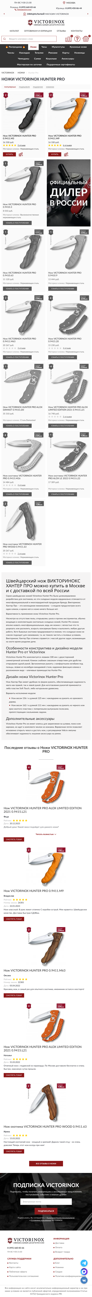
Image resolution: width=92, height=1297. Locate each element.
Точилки (39, 53)
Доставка (59, 1243)
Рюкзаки (52, 53)
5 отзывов (67, 417)
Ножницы (79, 53)
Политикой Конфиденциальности (60, 1218)
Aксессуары (68, 59)
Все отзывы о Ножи (46, 1164)
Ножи (33, 47)
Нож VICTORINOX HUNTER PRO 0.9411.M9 (34, 891)
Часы (44, 47)
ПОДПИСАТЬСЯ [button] (46, 1211)
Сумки (37, 59)
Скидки (58, 1272)
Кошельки (51, 59)
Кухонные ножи (78, 47)
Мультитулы (58, 47)
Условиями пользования (41, 1220)
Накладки (24, 53)
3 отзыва (21, 348)
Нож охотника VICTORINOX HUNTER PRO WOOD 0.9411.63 (45, 1126)
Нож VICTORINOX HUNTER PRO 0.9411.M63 (35, 970)
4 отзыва (67, 348)
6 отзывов (67, 145)
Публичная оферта (18, 1272)
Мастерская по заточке (29, 65)
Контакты (76, 31)
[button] (23, 9)
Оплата (58, 1248)
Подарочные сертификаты (61, 65)
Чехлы (10, 53)
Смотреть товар (14, 839)
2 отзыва (21, 145)
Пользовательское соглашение (24, 1276)
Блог (57, 1263)
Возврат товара (62, 1252)
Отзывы (61, 31)
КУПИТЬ (9, 154)
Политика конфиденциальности (70, 1276)
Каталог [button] (14, 31)
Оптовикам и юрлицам (38, 31)
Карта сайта (15, 1268)
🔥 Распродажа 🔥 (15, 47)
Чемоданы (23, 59)
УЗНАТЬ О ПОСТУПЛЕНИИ (17, 223)
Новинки (59, 1268)
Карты (65, 53)
